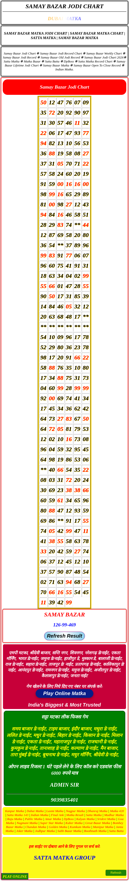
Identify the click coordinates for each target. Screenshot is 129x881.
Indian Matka (39, 815)
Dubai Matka (35, 811)
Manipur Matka (103, 827)
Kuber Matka (74, 823)
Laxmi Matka (55, 811)
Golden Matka (58, 827)
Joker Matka (24, 831)
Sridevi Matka (106, 819)
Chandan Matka (35, 827)
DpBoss (69, 819)
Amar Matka (53, 819)
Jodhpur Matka (45, 831)
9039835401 (64, 800)
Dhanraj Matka (97, 811)
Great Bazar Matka (97, 823)
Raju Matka (14, 819)
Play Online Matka (64, 693)
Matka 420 (117, 811)
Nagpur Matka (75, 811)
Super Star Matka (51, 823)
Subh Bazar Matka (69, 831)
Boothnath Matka (95, 831)
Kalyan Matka (85, 819)
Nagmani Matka (27, 823)
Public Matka (33, 819)
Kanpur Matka (14, 811)
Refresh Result (64, 636)
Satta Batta (116, 831)
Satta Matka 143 (17, 815)
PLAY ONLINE (15, 877)
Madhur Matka (114, 815)
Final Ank (57, 815)
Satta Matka (94, 815)
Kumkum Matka (80, 827)
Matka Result (74, 815)
